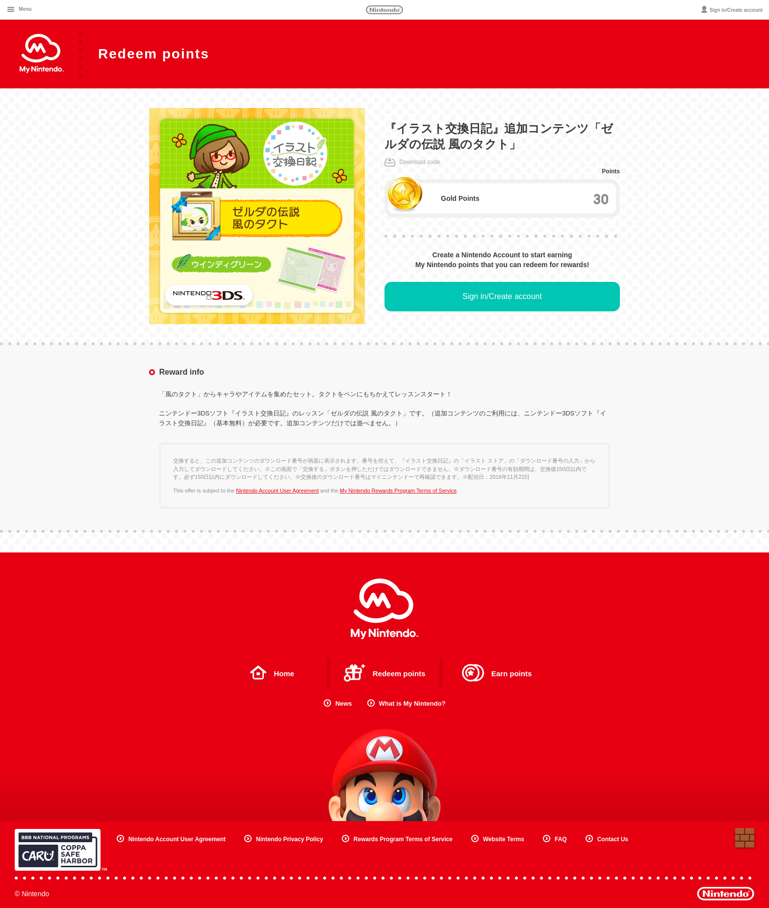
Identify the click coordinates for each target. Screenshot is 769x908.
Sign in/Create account (502, 296)
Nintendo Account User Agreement (277, 491)
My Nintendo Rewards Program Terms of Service (398, 491)
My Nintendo (384, 608)
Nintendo (384, 9)
